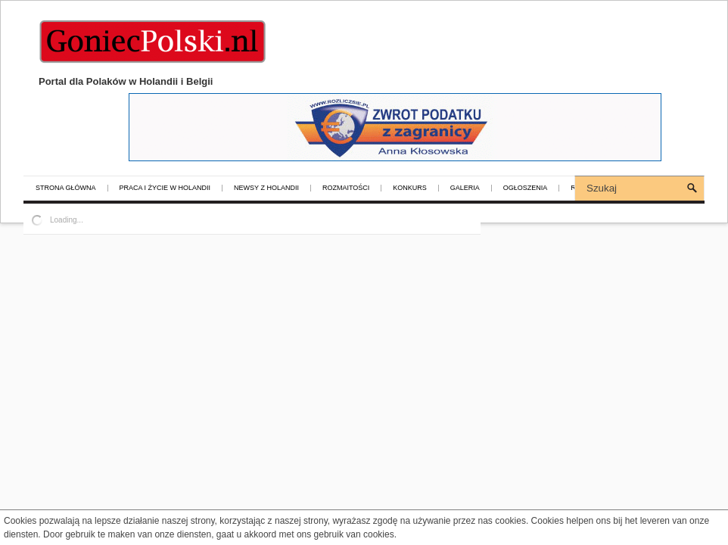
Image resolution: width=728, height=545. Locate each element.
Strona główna (66, 188)
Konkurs (410, 188)
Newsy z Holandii (266, 188)
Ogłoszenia (525, 188)
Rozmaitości (345, 188)
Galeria (465, 188)
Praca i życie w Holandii (165, 188)
